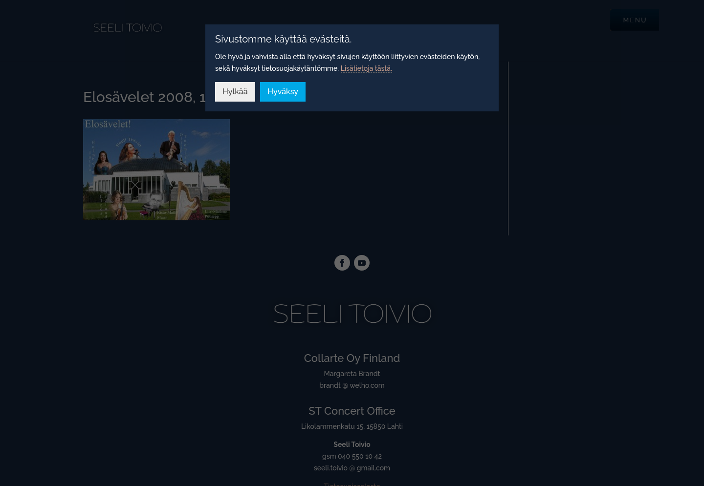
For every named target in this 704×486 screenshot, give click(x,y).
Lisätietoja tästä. (366, 68)
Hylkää (235, 91)
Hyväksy (282, 91)
